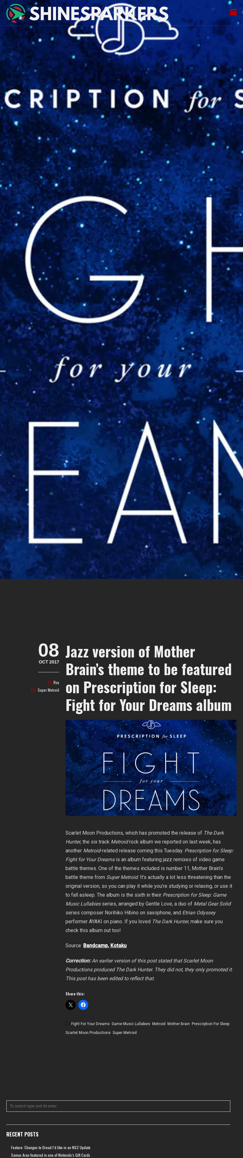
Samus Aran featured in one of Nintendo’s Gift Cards (50, 1155)
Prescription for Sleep (210, 1024)
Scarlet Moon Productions (88, 1032)
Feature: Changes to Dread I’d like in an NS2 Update (50, 1147)
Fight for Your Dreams (90, 1024)
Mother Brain (178, 1024)
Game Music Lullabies (131, 1024)
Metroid (158, 1024)
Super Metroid (48, 690)
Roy (56, 682)
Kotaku (118, 946)
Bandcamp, (96, 946)
